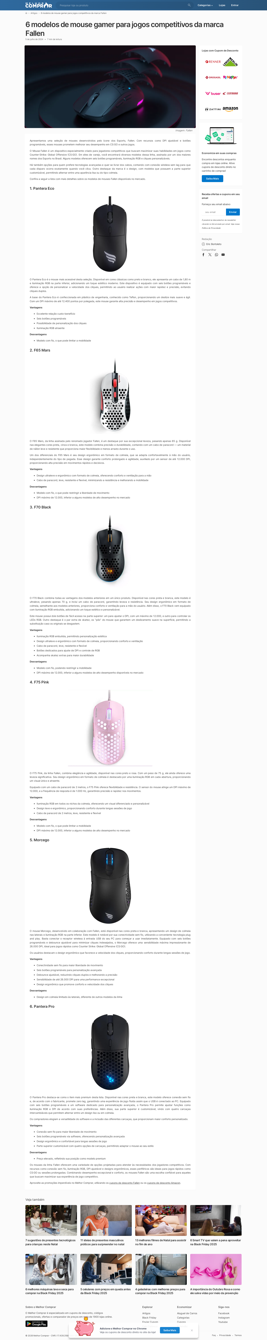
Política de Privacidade (211, 228)
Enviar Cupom (150, 1321)
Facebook (223, 1313)
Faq (214, 1335)
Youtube (223, 1321)
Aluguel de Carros (187, 1313)
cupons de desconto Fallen (124, 1182)
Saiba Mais (212, 178)
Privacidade (225, 1335)
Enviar (233, 211)
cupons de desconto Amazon (163, 1182)
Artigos (34, 13)
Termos (238, 1335)
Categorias (183, 1317)
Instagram (224, 1317)
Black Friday (149, 1317)
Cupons (181, 1321)
